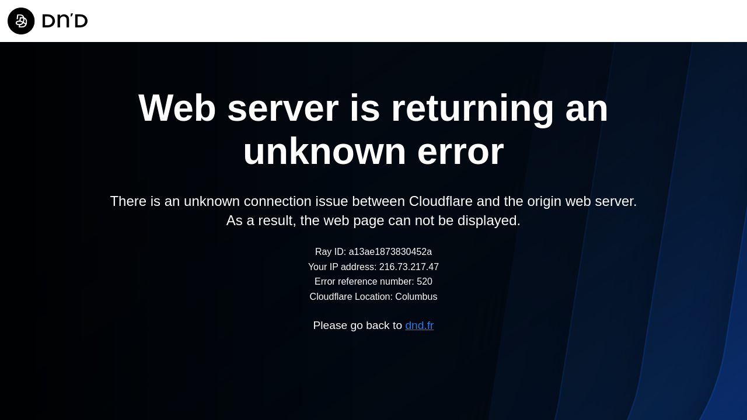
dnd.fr (419, 325)
